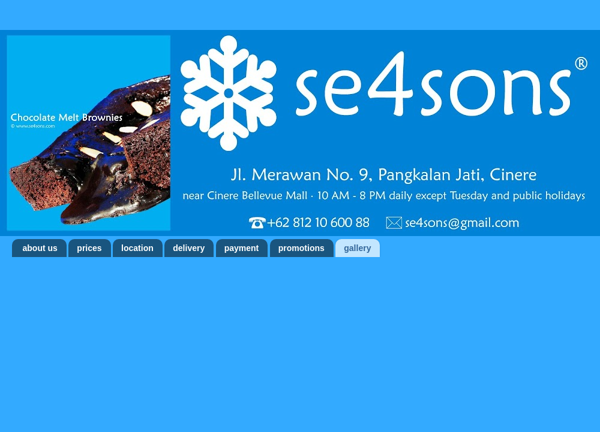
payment (241, 248)
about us (40, 248)
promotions (301, 248)
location (137, 248)
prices (89, 248)
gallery (357, 248)
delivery (189, 248)
